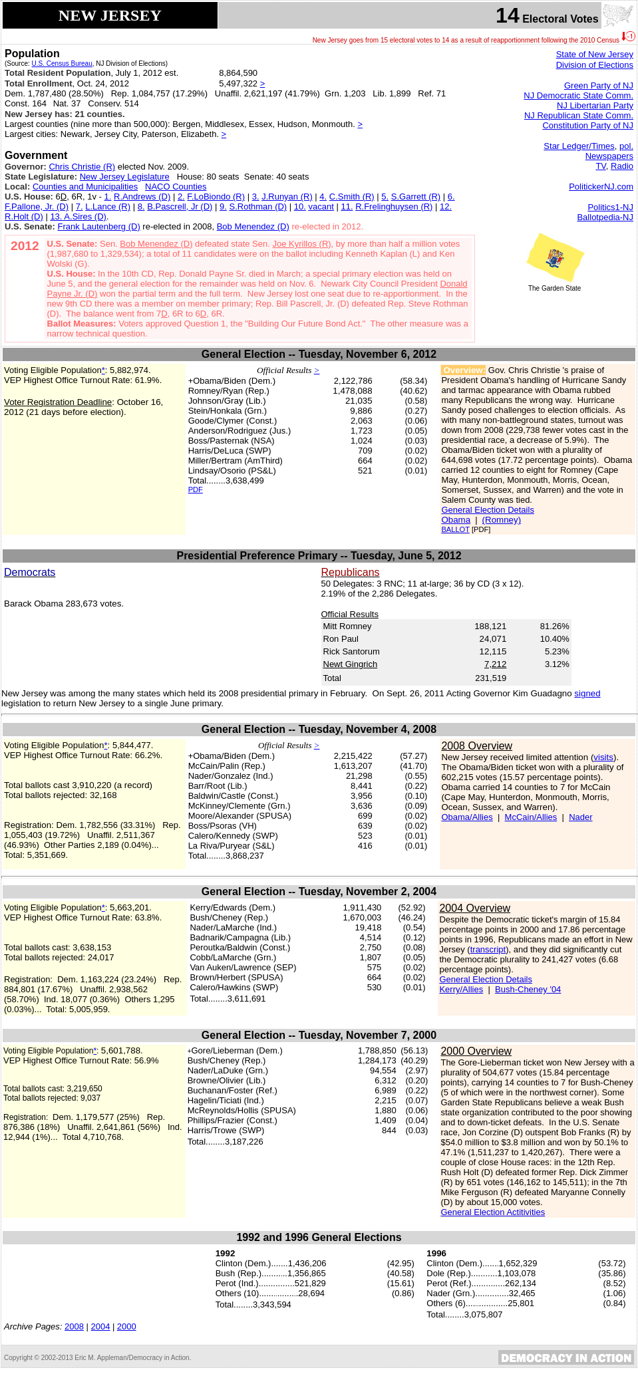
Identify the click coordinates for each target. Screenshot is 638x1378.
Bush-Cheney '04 (528, 989)
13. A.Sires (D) (78, 216)
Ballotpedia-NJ (605, 217)
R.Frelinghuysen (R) (393, 206)
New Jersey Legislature (125, 177)
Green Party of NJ (598, 85)
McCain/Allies (531, 817)
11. (347, 206)
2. (181, 197)
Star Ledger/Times (579, 146)
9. (223, 206)
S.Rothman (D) (258, 206)
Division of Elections (594, 65)
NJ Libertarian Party (595, 105)
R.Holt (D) (24, 216)
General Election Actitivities (492, 1212)
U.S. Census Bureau (62, 63)
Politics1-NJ (610, 207)
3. (255, 197)
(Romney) (502, 520)
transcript (488, 949)
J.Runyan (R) (287, 197)
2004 (100, 1326)
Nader (580, 817)
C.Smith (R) (352, 197)
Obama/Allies (466, 817)
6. (451, 197)
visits (603, 757)
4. (323, 197)
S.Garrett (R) (415, 197)
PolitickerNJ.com (601, 187)
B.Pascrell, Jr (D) (179, 206)
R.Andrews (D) (142, 197)
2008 (74, 1326)
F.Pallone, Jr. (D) (37, 206)
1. (108, 197)
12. (446, 206)
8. (141, 206)
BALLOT (455, 529)
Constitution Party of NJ (587, 125)
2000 (126, 1326)
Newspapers (609, 156)
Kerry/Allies (461, 989)
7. (79, 206)
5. (385, 197)
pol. (626, 146)
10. (300, 206)
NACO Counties (175, 187)
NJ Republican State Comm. (578, 115)
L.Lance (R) (107, 206)
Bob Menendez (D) (253, 226)
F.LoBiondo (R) (216, 197)
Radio (622, 166)
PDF (195, 489)
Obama (455, 520)
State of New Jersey (594, 54)
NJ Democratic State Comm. (578, 95)
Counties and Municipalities (85, 187)
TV (600, 166)
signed (587, 693)
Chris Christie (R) (82, 167)
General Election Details (487, 510)
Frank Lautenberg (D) (98, 226)
